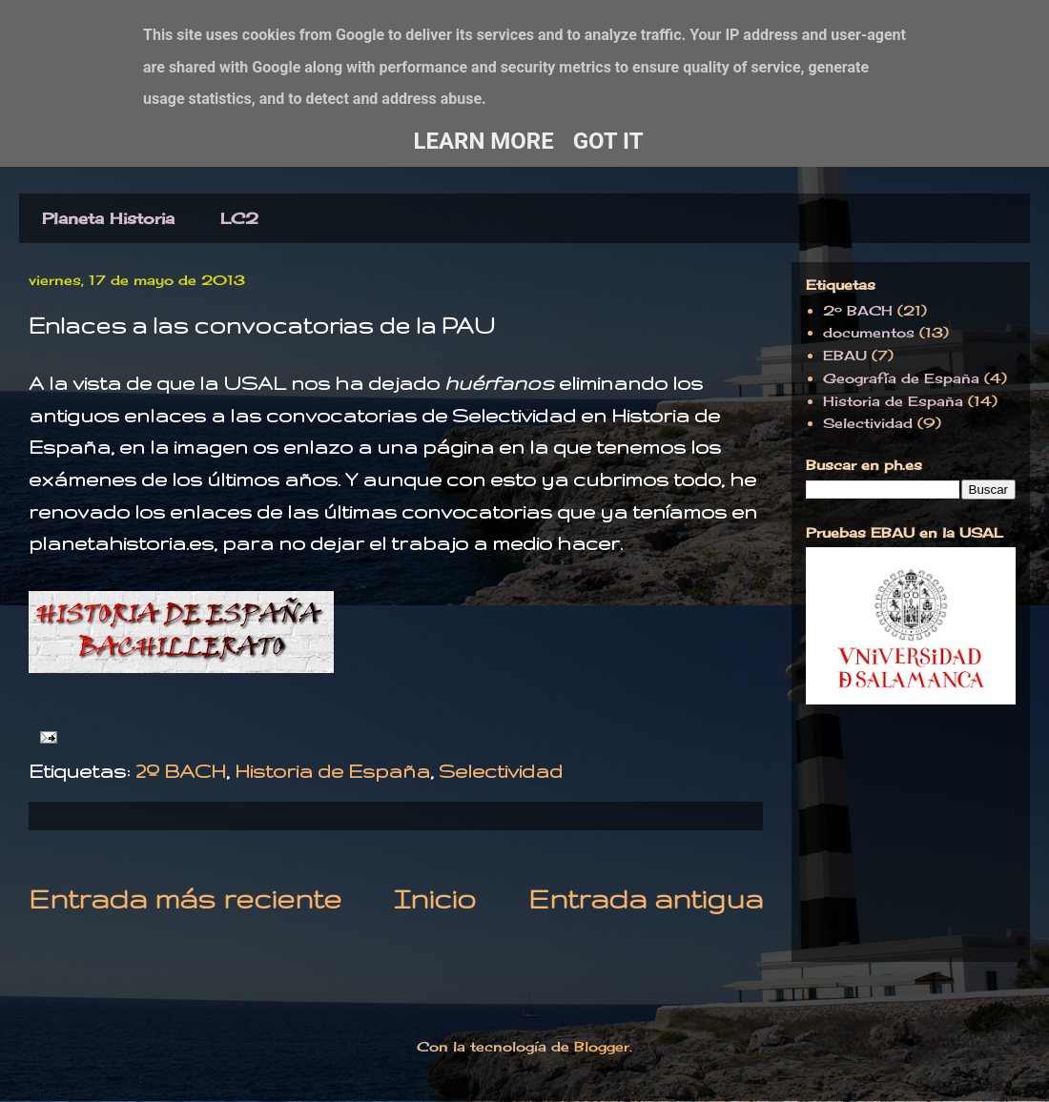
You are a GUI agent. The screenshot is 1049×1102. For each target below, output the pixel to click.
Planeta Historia (108, 218)
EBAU (845, 355)
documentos (869, 332)
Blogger (601, 1046)
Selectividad (501, 771)
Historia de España (332, 771)
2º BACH (180, 771)
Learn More (483, 141)
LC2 (239, 218)
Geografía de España (901, 378)
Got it (608, 141)
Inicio (435, 898)
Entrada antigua (645, 898)
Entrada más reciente (185, 898)
